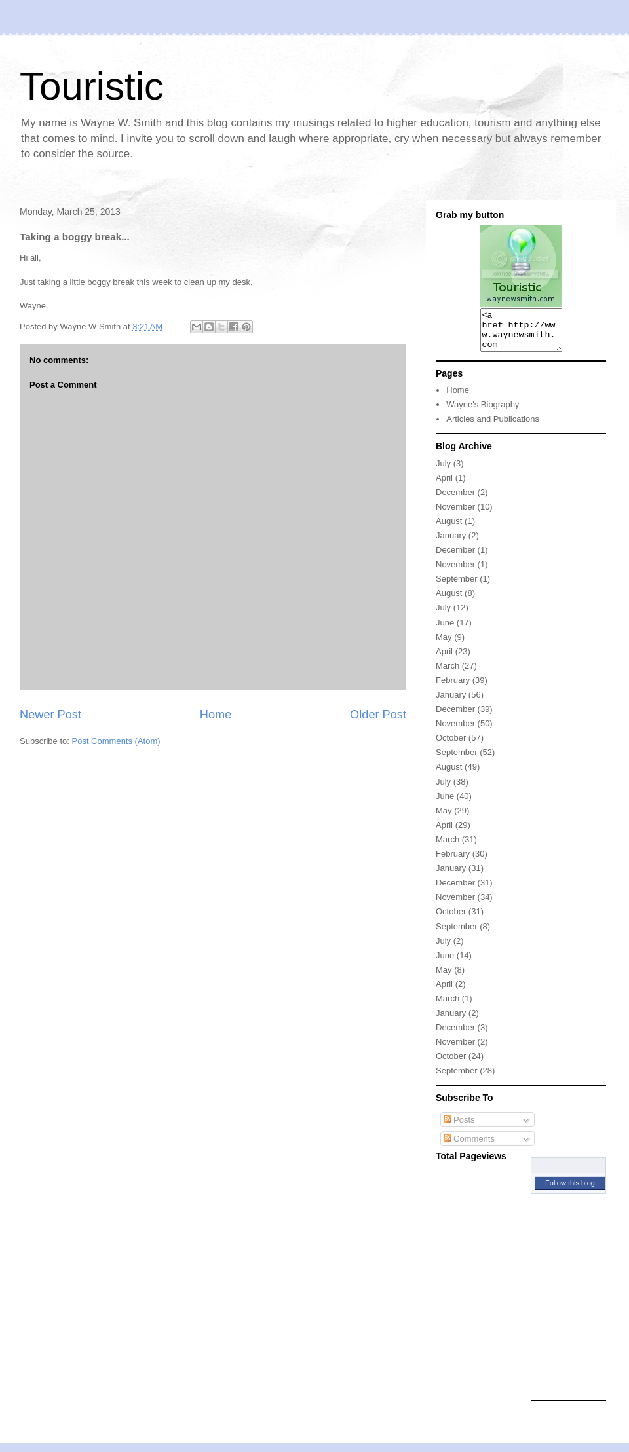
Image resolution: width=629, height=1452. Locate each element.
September (457, 586)
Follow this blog (570, 1191)
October (451, 746)
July (443, 471)
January (451, 543)
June (445, 630)
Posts (459, 1127)
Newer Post (50, 714)
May (444, 645)
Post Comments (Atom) (116, 741)
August (449, 529)
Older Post (378, 714)
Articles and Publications (492, 427)
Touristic (92, 86)
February (453, 688)
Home (216, 714)
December (455, 500)
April (444, 486)
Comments (469, 1146)
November (455, 514)
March (447, 674)
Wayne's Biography (482, 412)
